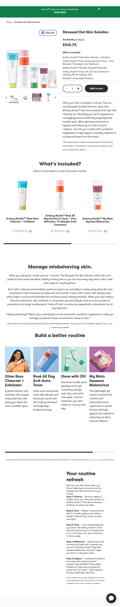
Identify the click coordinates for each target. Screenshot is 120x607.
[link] (48, 33)
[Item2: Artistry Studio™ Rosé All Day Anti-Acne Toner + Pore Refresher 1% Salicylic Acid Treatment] (60, 220)
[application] (111, 598)
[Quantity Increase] (79, 88)
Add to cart (96, 88)
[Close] (99, 9)
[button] (14, 98)
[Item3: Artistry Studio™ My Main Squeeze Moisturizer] (97, 220)
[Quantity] (72, 88)
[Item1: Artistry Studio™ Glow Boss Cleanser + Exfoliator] (22, 220)
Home (9, 22)
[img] (31, 62)
